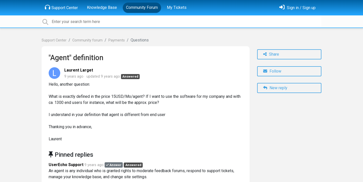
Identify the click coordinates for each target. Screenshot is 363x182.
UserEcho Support (66, 164)
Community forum (87, 40)
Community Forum (142, 7)
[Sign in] (297, 8)
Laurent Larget (78, 70)
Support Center (61, 7)
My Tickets (177, 7)
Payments (116, 40)
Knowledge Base (102, 7)
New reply (275, 87)
